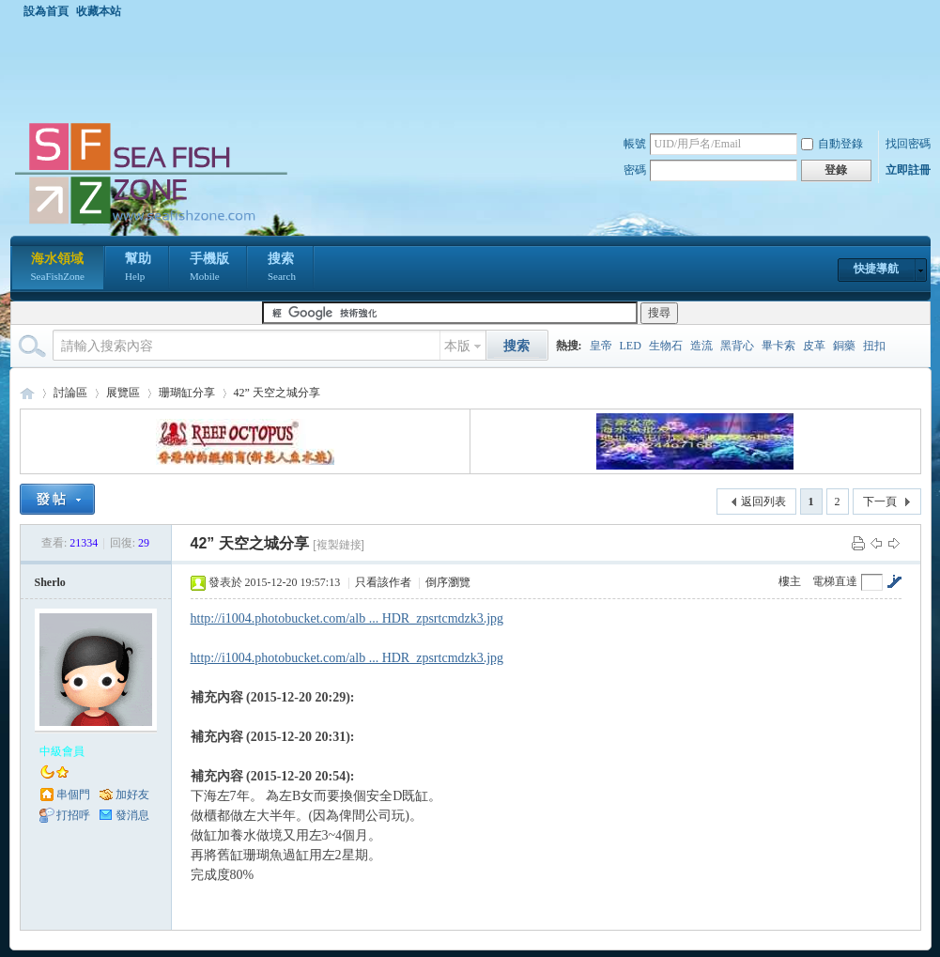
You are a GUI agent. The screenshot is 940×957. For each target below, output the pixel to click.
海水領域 (58, 269)
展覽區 (123, 392)
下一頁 (880, 501)
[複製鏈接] (338, 544)
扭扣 (874, 345)
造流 (701, 345)
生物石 (666, 345)
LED (630, 345)
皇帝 (601, 345)
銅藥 (844, 345)
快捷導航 (876, 268)
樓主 (789, 581)
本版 (457, 346)
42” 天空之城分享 (277, 392)
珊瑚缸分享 (187, 392)
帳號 (635, 143)
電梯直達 (834, 581)
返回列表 (763, 501)
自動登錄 (832, 143)
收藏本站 (98, 11)
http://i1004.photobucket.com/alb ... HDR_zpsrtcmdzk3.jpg (347, 618)
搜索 (282, 269)
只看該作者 (383, 582)
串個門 (73, 794)
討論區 (70, 392)
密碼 (635, 170)
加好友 (132, 794)
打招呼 (73, 815)
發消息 (132, 815)
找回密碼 (908, 143)
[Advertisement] (475, 69)
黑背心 (737, 345)
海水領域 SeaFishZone (27, 393)
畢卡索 (778, 345)
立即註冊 (908, 170)
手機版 (209, 269)
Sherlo (50, 582)
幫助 (138, 269)
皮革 (814, 345)
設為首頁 (46, 11)
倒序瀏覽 (447, 582)
